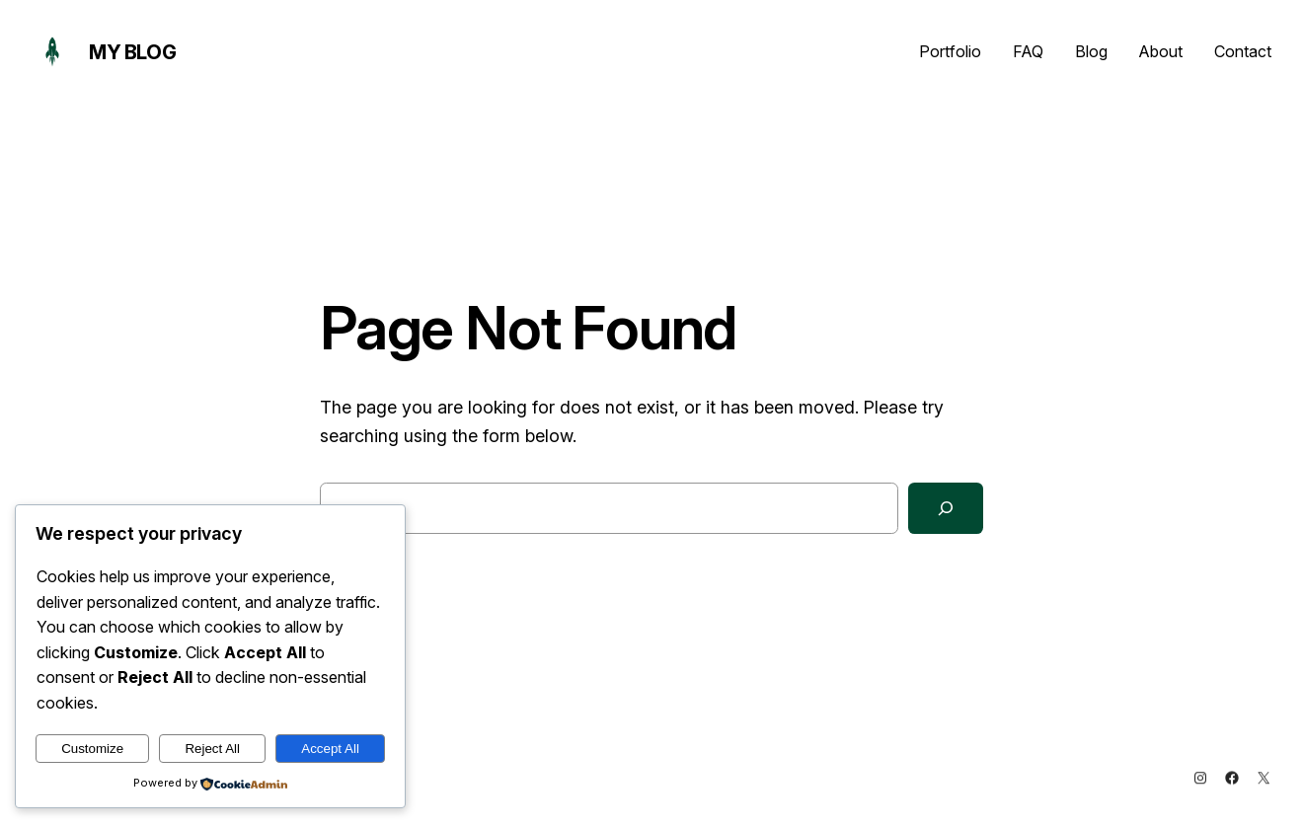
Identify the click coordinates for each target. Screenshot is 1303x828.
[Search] (945, 508)
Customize (92, 748)
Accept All (330, 748)
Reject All (212, 748)
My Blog (132, 52)
